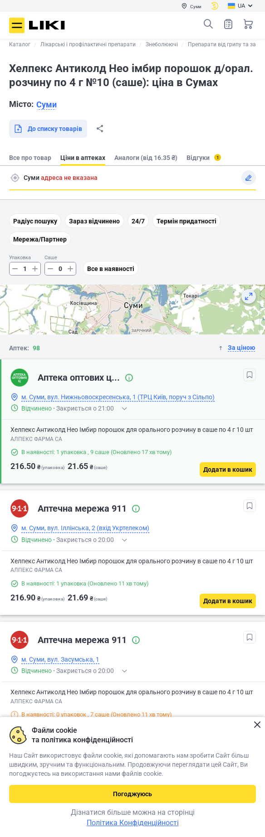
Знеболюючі (162, 44)
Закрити (257, 725)
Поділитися (99, 128)
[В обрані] (249, 374)
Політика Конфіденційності (133, 822)
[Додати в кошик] (228, 469)
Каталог (19, 44)
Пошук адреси (15, 178)
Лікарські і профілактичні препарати (88, 44)
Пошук (208, 24)
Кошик (248, 24)
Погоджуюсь (132, 794)
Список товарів (228, 23)
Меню (17, 25)
